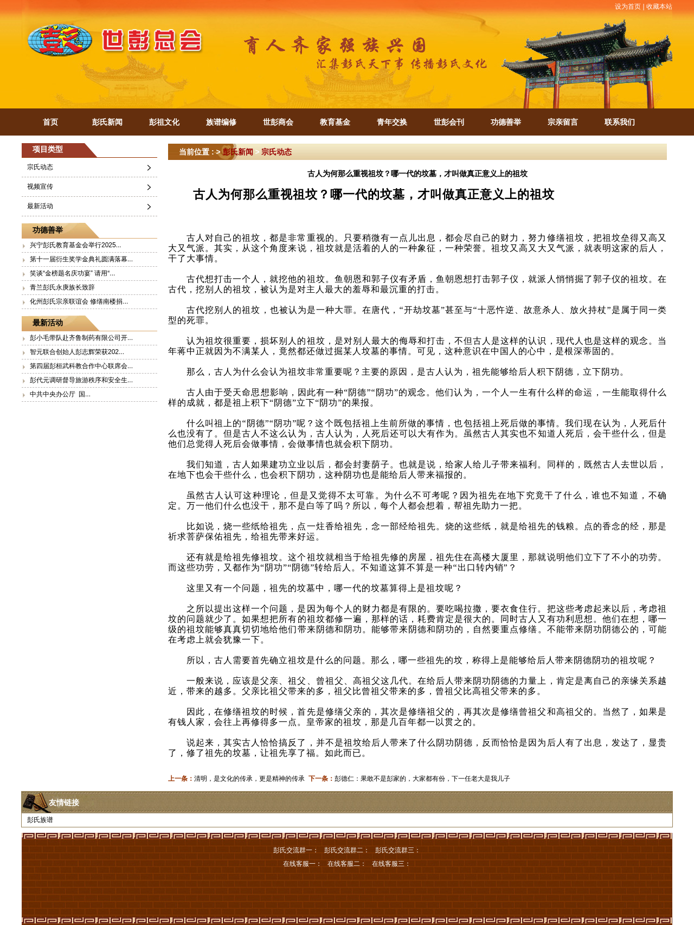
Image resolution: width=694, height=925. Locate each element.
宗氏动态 (40, 167)
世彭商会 (278, 122)
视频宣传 (40, 186)
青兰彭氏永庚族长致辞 (62, 287)
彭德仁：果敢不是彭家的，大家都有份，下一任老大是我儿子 (422, 778)
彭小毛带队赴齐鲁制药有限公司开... (81, 338)
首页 (50, 122)
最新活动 (40, 206)
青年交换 (392, 122)
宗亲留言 (563, 122)
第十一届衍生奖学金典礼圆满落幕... (81, 259)
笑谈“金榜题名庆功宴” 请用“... (72, 273)
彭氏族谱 (40, 820)
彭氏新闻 (107, 122)
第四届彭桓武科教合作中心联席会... (81, 366)
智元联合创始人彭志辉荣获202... (77, 352)
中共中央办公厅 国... (60, 394)
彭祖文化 (164, 122)
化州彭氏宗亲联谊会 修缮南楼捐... (79, 301)
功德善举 (506, 122)
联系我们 (620, 122)
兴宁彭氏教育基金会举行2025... (75, 245)
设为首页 (628, 6)
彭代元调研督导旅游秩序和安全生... (81, 380)
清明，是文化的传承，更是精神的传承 (249, 778)
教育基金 (335, 122)
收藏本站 (659, 6)
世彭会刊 (449, 122)
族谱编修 (221, 122)
